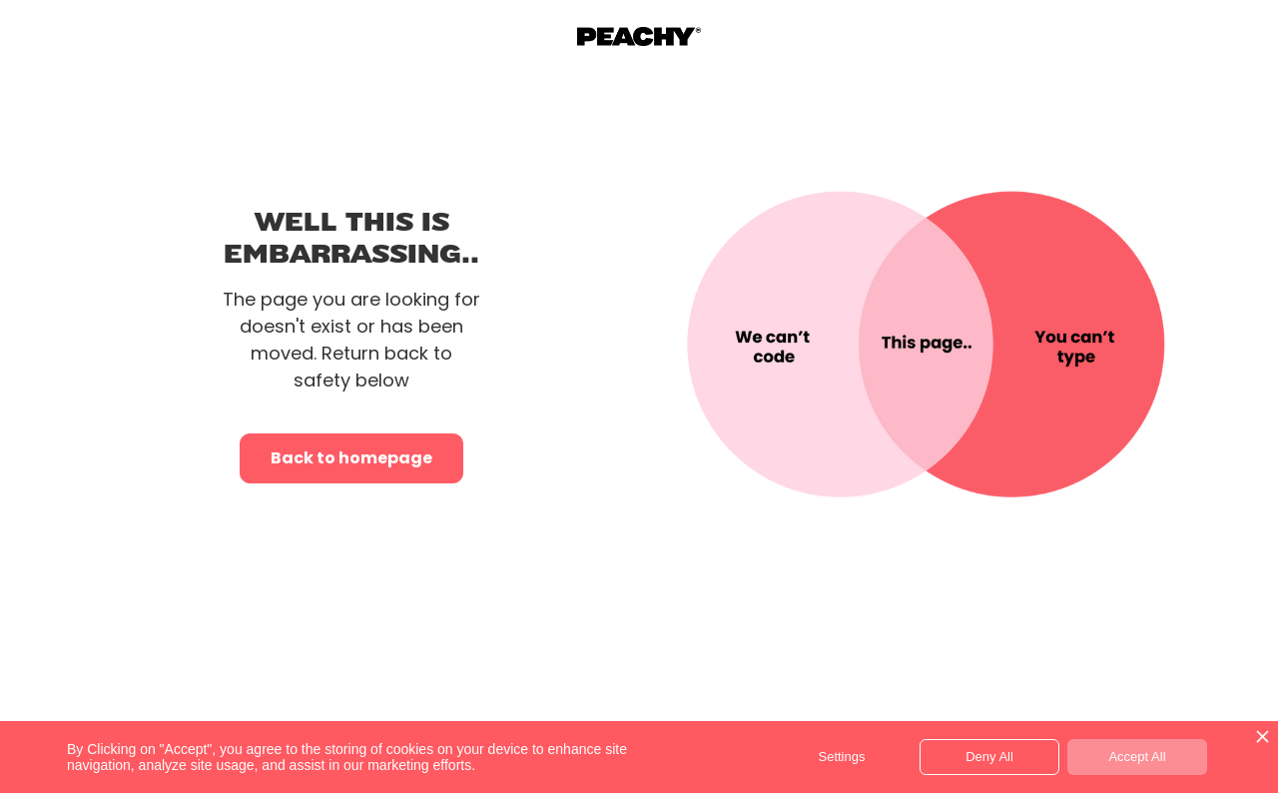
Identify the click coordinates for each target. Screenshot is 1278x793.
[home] (639, 37)
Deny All (989, 756)
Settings (842, 756)
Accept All (1136, 756)
